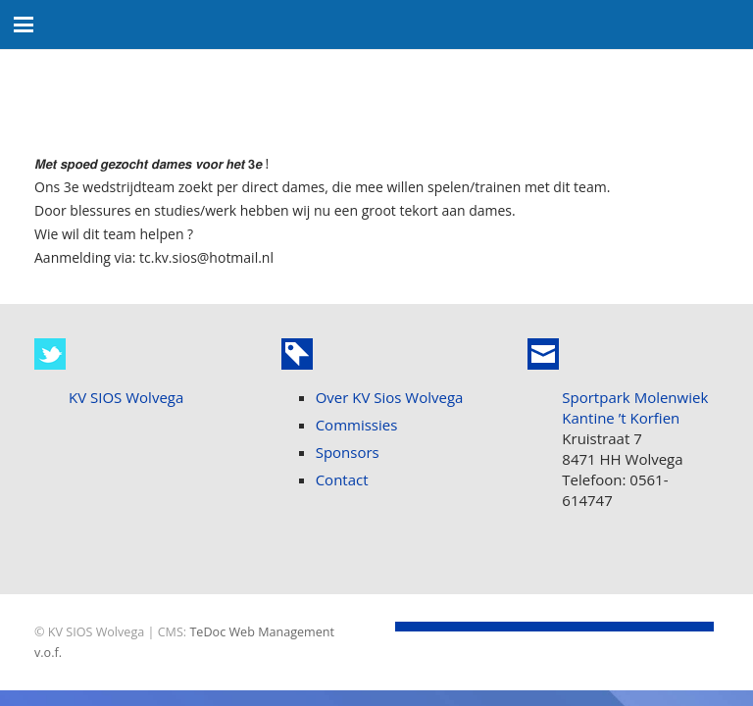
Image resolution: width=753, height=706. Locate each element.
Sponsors (347, 452)
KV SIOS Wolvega (126, 397)
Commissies (357, 424)
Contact (342, 479)
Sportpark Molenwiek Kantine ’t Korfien (635, 407)
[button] (23, 24)
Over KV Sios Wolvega (390, 397)
